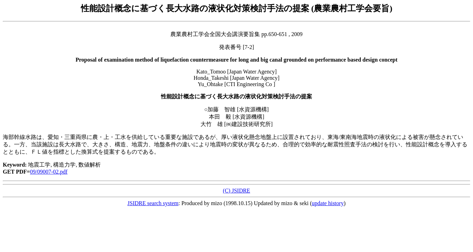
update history (328, 203)
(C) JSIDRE (236, 191)
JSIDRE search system (152, 203)
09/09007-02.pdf (49, 172)
